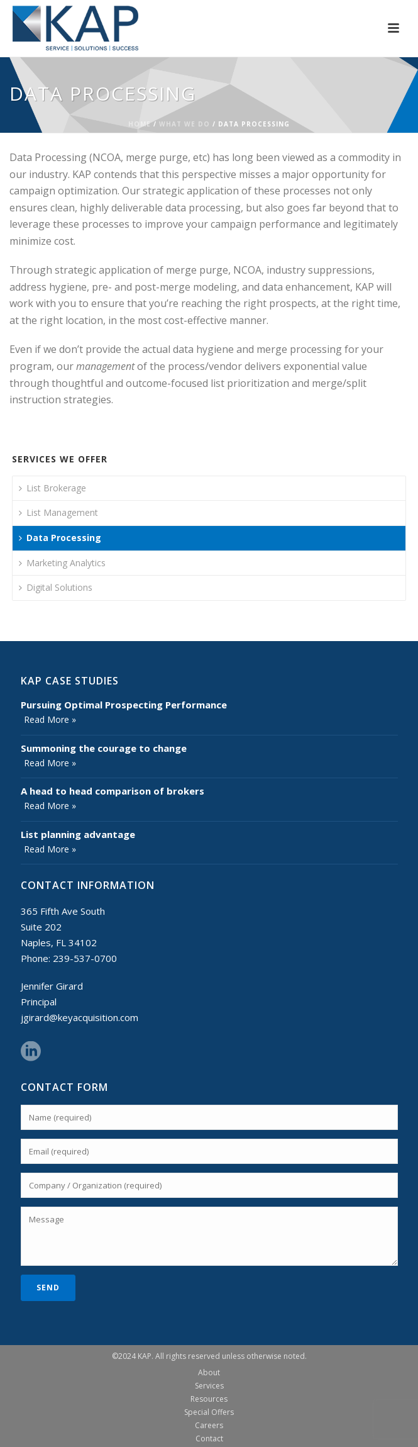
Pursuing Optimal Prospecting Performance (124, 704)
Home (139, 124)
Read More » (50, 719)
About (209, 1373)
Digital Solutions (55, 587)
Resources (209, 1399)
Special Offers (209, 1412)
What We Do (184, 124)
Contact (209, 1439)
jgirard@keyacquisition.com (79, 1017)
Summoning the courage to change (104, 748)
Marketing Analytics (62, 563)
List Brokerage (52, 488)
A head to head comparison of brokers (112, 791)
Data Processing (60, 538)
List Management (58, 512)
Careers (209, 1426)
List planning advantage (78, 834)
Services (209, 1386)
